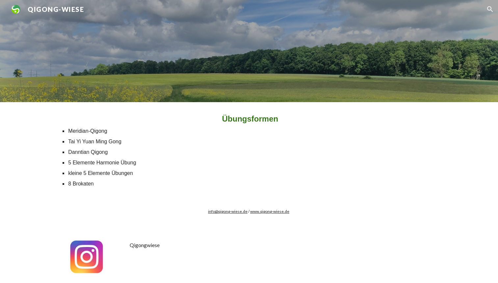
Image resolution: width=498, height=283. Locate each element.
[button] (490, 9)
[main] (249, 150)
